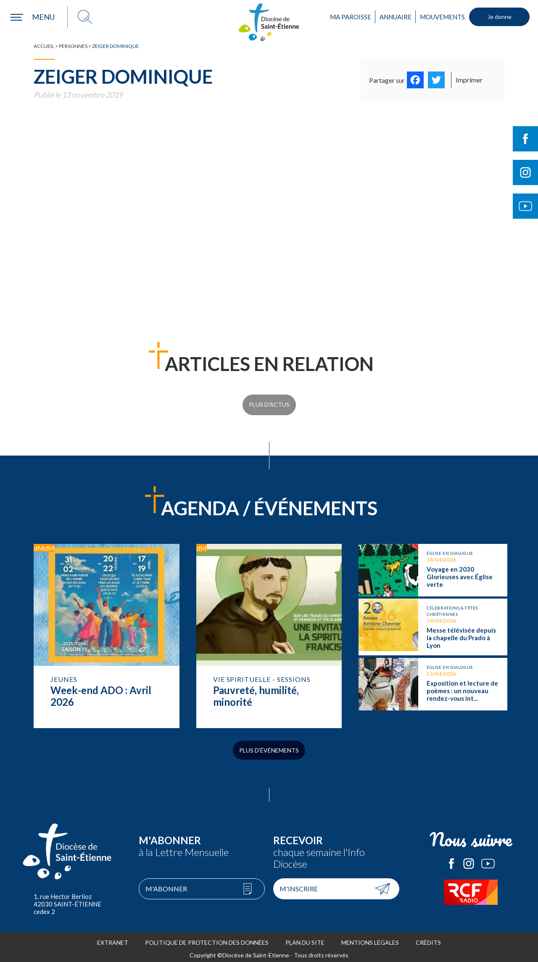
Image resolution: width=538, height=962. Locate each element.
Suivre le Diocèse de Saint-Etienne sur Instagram (525, 172)
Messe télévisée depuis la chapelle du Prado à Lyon (433, 619)
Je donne (500, 16)
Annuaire (395, 17)
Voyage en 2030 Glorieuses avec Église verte (433, 564)
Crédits (428, 938)
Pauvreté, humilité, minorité (269, 630)
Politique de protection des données (207, 938)
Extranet (112, 938)
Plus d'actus (269, 402)
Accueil (44, 46)
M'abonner (166, 885)
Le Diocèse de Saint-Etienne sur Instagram (468, 860)
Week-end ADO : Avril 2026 (106, 630)
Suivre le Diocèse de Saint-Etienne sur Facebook (525, 138)
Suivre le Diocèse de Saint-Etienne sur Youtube (525, 206)
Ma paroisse (350, 17)
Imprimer (469, 80)
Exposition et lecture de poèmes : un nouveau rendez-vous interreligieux (433, 673)
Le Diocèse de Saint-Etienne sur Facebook (451, 860)
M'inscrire (299, 885)
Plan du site (304, 938)
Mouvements (442, 17)
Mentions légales (370, 938)
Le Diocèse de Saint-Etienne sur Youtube (488, 860)
